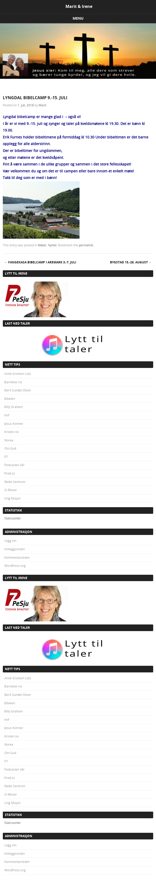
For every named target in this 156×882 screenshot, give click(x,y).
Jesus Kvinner (13, 423)
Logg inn (10, 541)
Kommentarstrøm (17, 557)
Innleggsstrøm (14, 549)
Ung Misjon (12, 498)
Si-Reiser (10, 490)
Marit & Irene (78, 6)
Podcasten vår (14, 465)
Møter (42, 245)
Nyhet (52, 245)
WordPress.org (15, 566)
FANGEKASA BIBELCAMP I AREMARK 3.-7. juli (40, 262)
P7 (6, 457)
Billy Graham (13, 407)
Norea (8, 440)
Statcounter (12, 518)
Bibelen (9, 399)
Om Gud (10, 448)
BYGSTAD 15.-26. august (131, 262)
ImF (6, 415)
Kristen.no (11, 432)
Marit (42, 105)
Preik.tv (9, 473)
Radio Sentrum (14, 482)
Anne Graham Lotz (17, 374)
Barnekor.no (13, 382)
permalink (86, 245)
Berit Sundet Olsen (17, 390)
